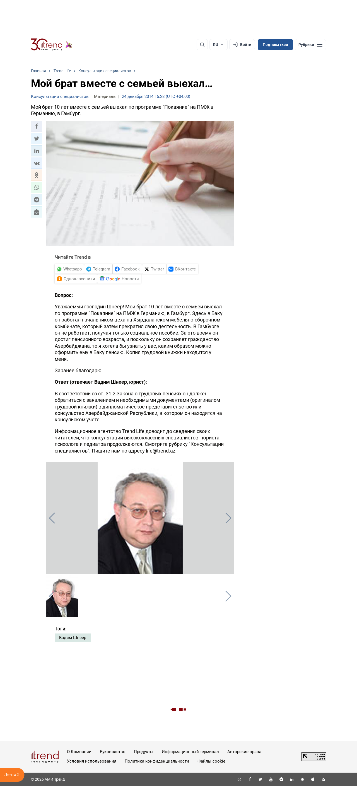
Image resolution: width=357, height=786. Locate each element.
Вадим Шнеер (72, 637)
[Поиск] (202, 44)
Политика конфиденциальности (157, 761)
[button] (36, 126)
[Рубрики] (310, 44)
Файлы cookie (211, 761)
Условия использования (91, 761)
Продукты (143, 751)
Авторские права (244, 751)
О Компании (79, 751)
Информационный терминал (190, 751)
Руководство (113, 751)
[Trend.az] (51, 44)
